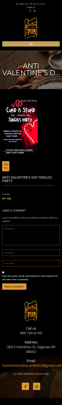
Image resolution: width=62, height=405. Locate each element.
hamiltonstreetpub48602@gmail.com (32, 365)
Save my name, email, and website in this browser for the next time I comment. (30, 278)
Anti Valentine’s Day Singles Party (27, 179)
